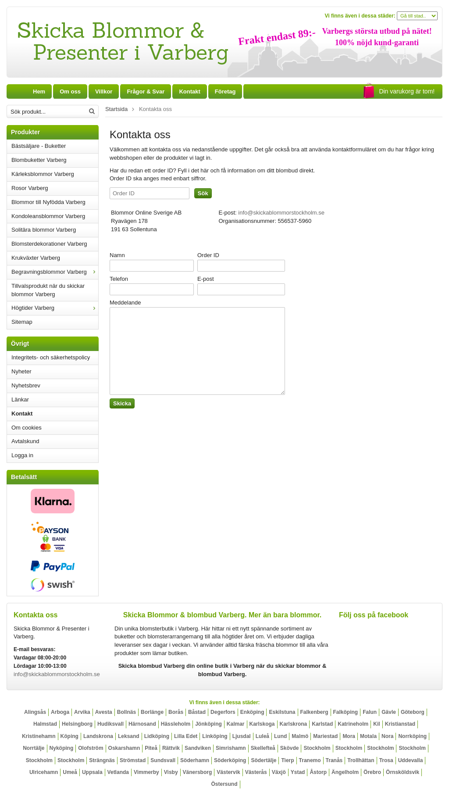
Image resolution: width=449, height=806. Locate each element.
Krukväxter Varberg (35, 257)
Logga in (22, 455)
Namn (117, 255)
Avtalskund (25, 441)
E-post (205, 279)
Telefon (119, 279)
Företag (225, 91)
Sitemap (21, 322)
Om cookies (26, 427)
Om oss (70, 91)
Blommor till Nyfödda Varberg (48, 202)
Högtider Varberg (54, 307)
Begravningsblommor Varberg (54, 272)
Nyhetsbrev (25, 385)
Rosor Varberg (29, 188)
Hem (39, 91)
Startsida (116, 109)
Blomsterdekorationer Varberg (49, 243)
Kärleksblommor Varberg (42, 174)
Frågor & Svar (145, 91)
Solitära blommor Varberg (43, 229)
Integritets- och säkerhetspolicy (50, 357)
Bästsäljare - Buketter (38, 146)
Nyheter (21, 371)
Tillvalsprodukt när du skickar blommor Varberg (48, 290)
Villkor (104, 91)
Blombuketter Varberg (39, 160)
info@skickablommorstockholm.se (281, 212)
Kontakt (21, 413)
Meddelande (125, 302)
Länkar (20, 399)
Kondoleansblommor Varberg (48, 216)
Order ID (208, 255)
